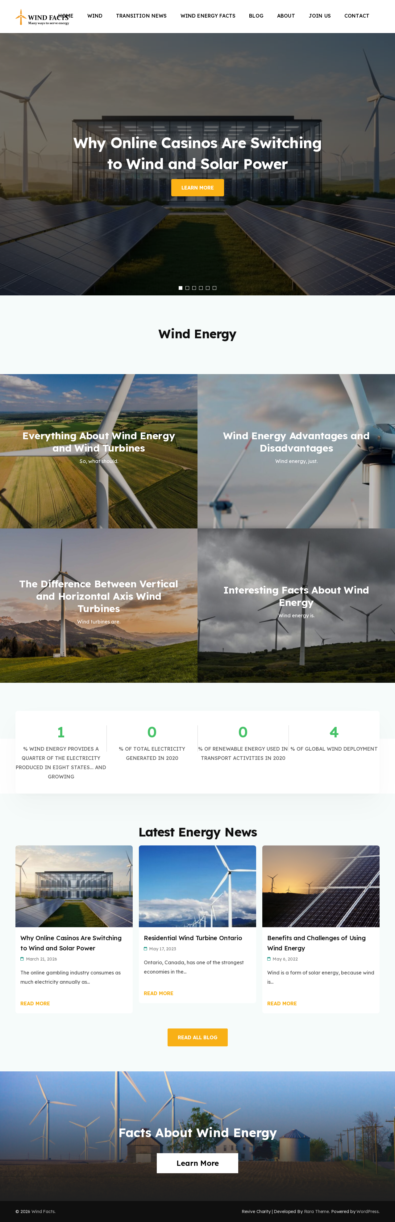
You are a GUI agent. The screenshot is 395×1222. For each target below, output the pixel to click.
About (286, 16)
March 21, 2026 (41, 959)
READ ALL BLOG (198, 1037)
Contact (356, 16)
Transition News (141, 16)
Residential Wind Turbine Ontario (193, 938)
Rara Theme (316, 1211)
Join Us (320, 16)
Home (66, 16)
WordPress (367, 1211)
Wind (95, 16)
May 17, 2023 (162, 949)
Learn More (197, 188)
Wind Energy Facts (208, 16)
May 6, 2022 (284, 959)
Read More (35, 1003)
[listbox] (197, 164)
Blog (256, 16)
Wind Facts (43, 1211)
